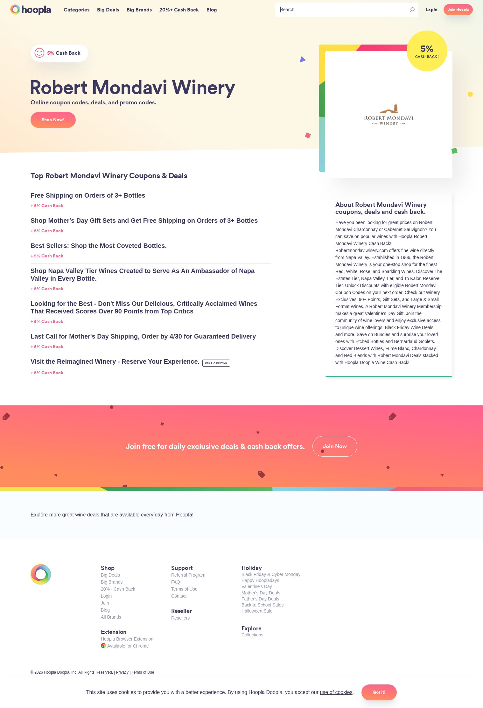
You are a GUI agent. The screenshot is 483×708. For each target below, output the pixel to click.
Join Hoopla (458, 9)
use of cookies (336, 692)
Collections (252, 634)
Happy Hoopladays (260, 580)
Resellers (180, 617)
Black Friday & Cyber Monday (271, 574)
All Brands (111, 617)
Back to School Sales (263, 604)
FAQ (175, 582)
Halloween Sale (257, 610)
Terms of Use (184, 589)
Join (105, 603)
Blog (105, 610)
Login (106, 596)
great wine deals (81, 514)
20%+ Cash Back (118, 589)
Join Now (335, 446)
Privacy (122, 672)
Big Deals (110, 575)
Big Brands (111, 582)
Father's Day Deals (260, 598)
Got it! (379, 692)
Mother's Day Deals (261, 592)
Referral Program (188, 575)
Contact (178, 596)
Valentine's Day (257, 586)
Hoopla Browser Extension (127, 638)
